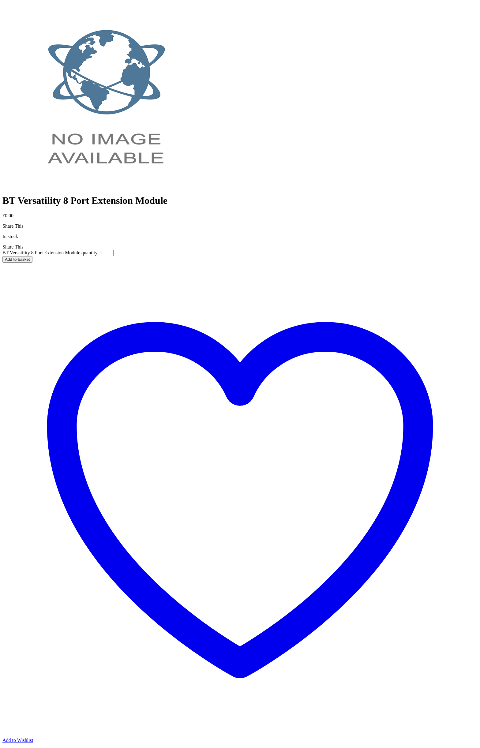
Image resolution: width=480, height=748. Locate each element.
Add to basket (17, 259)
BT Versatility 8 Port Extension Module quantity (50, 252)
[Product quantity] (106, 253)
